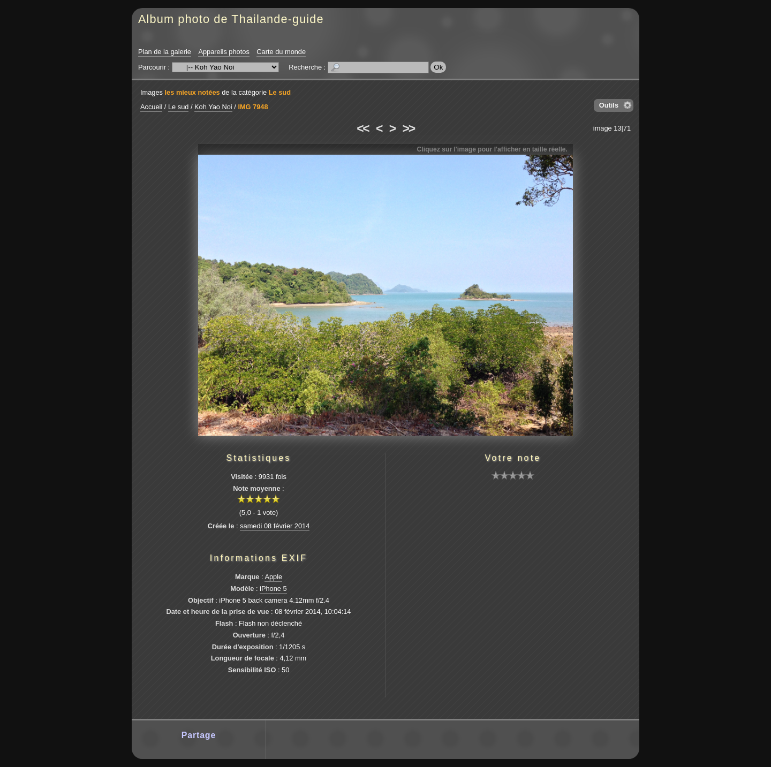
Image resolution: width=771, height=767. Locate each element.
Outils (608, 105)
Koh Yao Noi (213, 107)
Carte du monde (281, 52)
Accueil (151, 107)
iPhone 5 (273, 588)
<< (362, 128)
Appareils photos (223, 52)
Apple (273, 577)
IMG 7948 (253, 107)
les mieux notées (192, 92)
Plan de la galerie (164, 52)
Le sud (280, 92)
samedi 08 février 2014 (274, 526)
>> (408, 128)
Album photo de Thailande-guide (231, 19)
